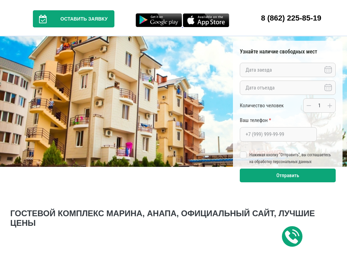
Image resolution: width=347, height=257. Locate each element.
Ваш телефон (255, 120)
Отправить (287, 175)
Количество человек (262, 105)
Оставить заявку (70, 18)
